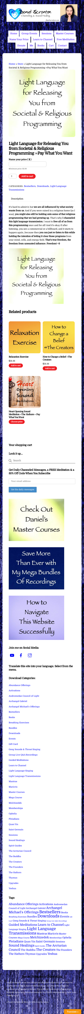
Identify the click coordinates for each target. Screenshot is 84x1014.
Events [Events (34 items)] (64, 916)
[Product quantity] (13, 176)
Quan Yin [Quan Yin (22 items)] (29, 941)
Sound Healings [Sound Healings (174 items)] (21, 945)
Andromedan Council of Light (24, 696)
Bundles (13, 728)
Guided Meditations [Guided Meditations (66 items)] (23, 924)
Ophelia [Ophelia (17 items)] (66, 937)
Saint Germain (16, 829)
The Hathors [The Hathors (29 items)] (17, 953)
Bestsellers (30, 186)
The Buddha (15, 856)
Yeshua (12, 888)
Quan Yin (13, 824)
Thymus (13, 877)
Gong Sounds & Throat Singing (24, 749)
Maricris (13, 787)
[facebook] (21, 655)
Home (13, 33)
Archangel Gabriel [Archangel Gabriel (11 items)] (36, 908)
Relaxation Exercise (19, 357)
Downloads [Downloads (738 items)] (48, 916)
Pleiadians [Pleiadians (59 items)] (16, 941)
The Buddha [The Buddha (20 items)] (28, 950)
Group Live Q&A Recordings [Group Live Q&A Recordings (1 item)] (56, 921)
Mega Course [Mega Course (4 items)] (24, 938)
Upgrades (13, 883)
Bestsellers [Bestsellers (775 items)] (50, 912)
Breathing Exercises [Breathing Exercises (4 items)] (18, 917)
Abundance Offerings (19, 685)
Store (20, 64)
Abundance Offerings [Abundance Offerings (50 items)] (23, 904)
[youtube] (12, 655)
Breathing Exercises (19, 722)
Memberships (16, 808)
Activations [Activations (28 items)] (46, 904)
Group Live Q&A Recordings (23, 755)
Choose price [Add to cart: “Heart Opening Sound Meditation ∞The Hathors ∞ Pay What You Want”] (16, 422)
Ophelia (13, 813)
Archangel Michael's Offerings (24, 706)
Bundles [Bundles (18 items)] (32, 916)
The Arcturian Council (20, 851)
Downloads (43, 186)
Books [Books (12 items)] (64, 912)
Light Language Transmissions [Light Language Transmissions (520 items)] (32, 931)
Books (40, 45)
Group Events (29, 33)
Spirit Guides (15, 845)
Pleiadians (14, 819)
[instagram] (30, 655)
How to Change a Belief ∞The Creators (57, 358)
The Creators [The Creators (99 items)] (46, 949)
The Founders (16, 867)
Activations (14, 690)
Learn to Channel (42, 39)
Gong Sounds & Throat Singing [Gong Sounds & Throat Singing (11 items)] (29, 920)
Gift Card (13, 744)
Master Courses (65, 33)
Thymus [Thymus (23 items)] (30, 953)
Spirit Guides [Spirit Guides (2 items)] (40, 946)
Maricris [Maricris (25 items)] (53, 933)
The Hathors (15, 872)
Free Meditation (66, 39)
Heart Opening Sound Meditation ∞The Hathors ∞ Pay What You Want (24, 414)
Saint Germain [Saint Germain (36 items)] (45, 941)
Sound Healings (17, 840)
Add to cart (27, 176)
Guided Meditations (19, 760)
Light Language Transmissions (25, 776)
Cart (51, 45)
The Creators (15, 862)
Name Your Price (19, 39)
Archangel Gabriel (18, 701)
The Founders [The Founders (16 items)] (64, 950)
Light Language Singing (21, 771)
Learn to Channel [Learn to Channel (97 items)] (51, 924)
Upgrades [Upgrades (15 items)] (41, 954)
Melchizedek (15, 803)
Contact (62, 45)
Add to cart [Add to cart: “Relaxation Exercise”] (16, 366)
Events (12, 738)
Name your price (20, 159)
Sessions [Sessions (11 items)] (60, 941)
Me (31, 45)
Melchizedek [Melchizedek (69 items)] (39, 937)
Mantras (13, 781)
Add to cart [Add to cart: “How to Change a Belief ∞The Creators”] (50, 368)
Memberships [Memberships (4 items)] (55, 938)
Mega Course (15, 797)
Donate (21, 45)
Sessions (47, 33)
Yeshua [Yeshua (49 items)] (52, 953)
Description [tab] (17, 199)
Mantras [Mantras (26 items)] (42, 933)
